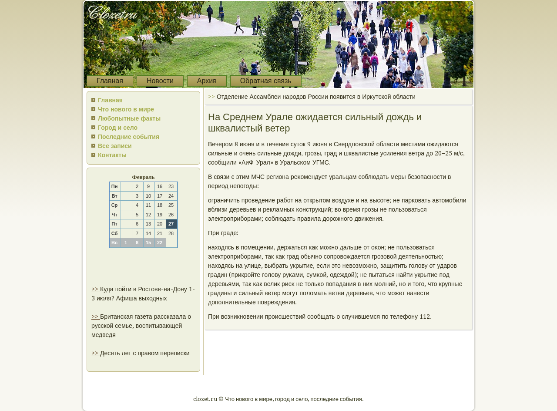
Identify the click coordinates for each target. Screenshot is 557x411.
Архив (207, 80)
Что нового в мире (126, 109)
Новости (160, 80)
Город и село (118, 127)
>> (95, 289)
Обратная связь (266, 80)
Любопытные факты (129, 118)
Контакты (112, 155)
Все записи (115, 145)
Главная (110, 80)
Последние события (128, 136)
